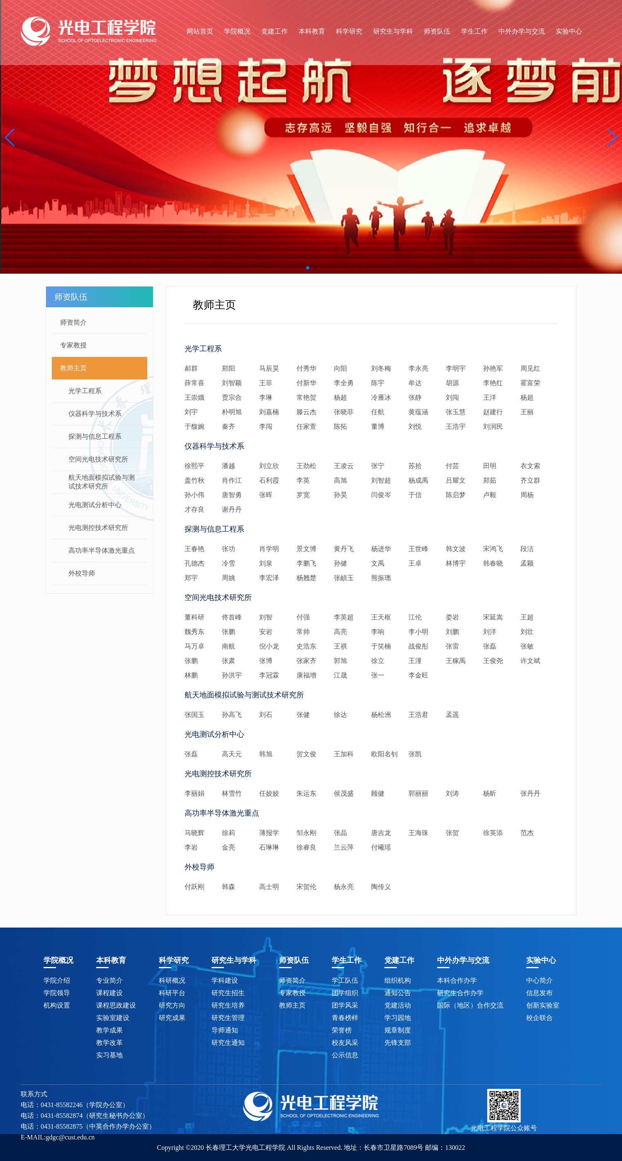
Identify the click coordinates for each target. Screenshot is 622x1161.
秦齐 (228, 426)
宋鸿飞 (493, 548)
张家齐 (306, 660)
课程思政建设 (116, 1005)
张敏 (527, 646)
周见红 (530, 368)
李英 (303, 480)
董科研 (194, 617)
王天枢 (381, 617)
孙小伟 (194, 494)
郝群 (191, 368)
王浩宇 (456, 426)
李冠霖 (269, 675)
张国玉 (194, 714)
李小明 (418, 631)
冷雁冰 (381, 397)
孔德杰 (194, 563)
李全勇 (344, 382)
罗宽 (303, 494)
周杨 (527, 494)
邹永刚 (306, 832)
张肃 (228, 660)
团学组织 (345, 992)
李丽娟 (194, 793)
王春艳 (194, 548)
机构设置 (57, 1005)
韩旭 (265, 754)
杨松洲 (381, 714)
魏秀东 (194, 631)
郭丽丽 (418, 793)
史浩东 (306, 646)
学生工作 (474, 31)
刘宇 (191, 411)
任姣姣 (269, 793)
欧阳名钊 (384, 754)
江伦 (415, 617)
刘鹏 (452, 631)
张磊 (489, 646)
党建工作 (274, 31)
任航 (377, 411)
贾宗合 (232, 397)
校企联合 (539, 1017)
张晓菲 (344, 411)
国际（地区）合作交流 (470, 1005)
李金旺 (418, 675)
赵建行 (493, 411)
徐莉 (228, 832)
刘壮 (527, 631)
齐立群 (530, 480)
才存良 (194, 509)
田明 (489, 465)
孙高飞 (232, 714)
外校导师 (81, 573)
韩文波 (456, 548)
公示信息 (345, 1055)
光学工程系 (85, 390)
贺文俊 (306, 754)
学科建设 (224, 980)
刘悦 (415, 426)
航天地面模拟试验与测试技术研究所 (101, 482)
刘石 (265, 714)
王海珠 (418, 832)
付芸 (452, 465)
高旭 (340, 480)
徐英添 (493, 832)
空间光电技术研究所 (98, 459)
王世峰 (418, 548)
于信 (415, 494)
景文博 (306, 548)
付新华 (306, 382)
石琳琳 (269, 847)
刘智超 (381, 480)
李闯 (265, 426)
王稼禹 (456, 660)
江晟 (340, 675)
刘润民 (493, 426)
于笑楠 (381, 646)
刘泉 (265, 563)
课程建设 (109, 992)
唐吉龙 (381, 832)
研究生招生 (228, 992)
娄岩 (452, 617)
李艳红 (493, 382)
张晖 (265, 494)
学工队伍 (345, 980)
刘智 (265, 617)
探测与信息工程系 (94, 436)
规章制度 (397, 1030)
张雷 (452, 646)
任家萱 (306, 426)
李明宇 (456, 368)
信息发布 (539, 992)
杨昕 (489, 793)
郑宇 (191, 577)
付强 (303, 617)
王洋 (489, 397)
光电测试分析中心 (94, 504)
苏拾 (415, 465)
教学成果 (109, 1030)
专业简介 (109, 980)
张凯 (415, 754)
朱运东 (306, 793)
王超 (527, 617)
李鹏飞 (306, 563)
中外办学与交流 (521, 31)
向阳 (340, 368)
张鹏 (228, 631)
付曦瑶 (381, 847)
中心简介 (539, 980)
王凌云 (344, 465)
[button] (9, 138)
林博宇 (456, 563)
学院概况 (237, 31)
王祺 (340, 646)
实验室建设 (112, 1017)
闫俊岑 (381, 494)
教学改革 (109, 1042)
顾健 (377, 793)
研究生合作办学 (460, 992)
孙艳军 (493, 368)
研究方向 (172, 1005)
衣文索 (530, 465)
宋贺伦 (306, 886)
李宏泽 (269, 577)
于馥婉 (194, 426)
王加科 (344, 754)
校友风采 (345, 1042)
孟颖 (527, 563)
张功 (228, 548)
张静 (415, 397)
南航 (228, 646)
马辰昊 (269, 368)
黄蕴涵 (418, 411)
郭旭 (340, 660)
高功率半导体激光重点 (101, 550)
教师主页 (73, 368)
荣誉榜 (342, 1030)
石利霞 (269, 480)
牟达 (415, 382)
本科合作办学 (457, 980)
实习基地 (109, 1055)
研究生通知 (228, 1042)
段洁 (527, 548)
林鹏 (191, 675)
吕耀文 (456, 480)
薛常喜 (194, 382)
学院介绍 (57, 980)
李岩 (191, 847)
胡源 (452, 382)
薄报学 (269, 832)
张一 (377, 675)
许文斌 (530, 660)
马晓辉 (194, 832)
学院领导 (57, 992)
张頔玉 (344, 577)
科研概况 (172, 980)
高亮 (340, 631)
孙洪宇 (232, 675)
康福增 (306, 675)
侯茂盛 (344, 793)
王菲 (265, 382)
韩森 (228, 886)
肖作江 (232, 480)
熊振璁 (381, 577)
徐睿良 (306, 847)
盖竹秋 (194, 480)
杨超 (340, 397)
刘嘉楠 (269, 411)
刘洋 (489, 631)
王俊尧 (493, 660)
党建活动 (397, 1005)
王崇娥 (194, 397)
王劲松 (306, 465)
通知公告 (397, 992)
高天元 (232, 754)
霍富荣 (530, 382)
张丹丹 (530, 793)
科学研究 (349, 31)
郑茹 (489, 480)
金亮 (228, 847)
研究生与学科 (393, 31)
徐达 (340, 714)
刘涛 (452, 793)
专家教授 (73, 345)
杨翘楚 (306, 577)
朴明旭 (232, 411)
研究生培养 (228, 1005)
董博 (377, 426)
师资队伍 (437, 31)
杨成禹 (418, 480)
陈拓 (340, 426)
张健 (303, 714)
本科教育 (312, 31)
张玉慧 (456, 411)
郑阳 (228, 368)
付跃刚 (194, 886)
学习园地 (397, 1017)
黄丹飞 (344, 548)
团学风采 (345, 1005)
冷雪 (228, 563)
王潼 (415, 660)
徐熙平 (194, 465)
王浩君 (418, 714)
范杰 (527, 832)
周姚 (228, 577)
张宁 (377, 465)
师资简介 (73, 322)
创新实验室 (542, 1005)
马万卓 (194, 646)
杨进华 (381, 548)
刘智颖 (232, 382)
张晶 (340, 832)
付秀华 (306, 368)
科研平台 (172, 992)
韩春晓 (493, 563)
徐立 (377, 660)
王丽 (527, 411)
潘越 (228, 465)
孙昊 (340, 494)
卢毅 (489, 494)
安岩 (265, 631)
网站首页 (200, 31)
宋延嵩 (493, 617)
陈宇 (377, 382)
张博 (265, 660)
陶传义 (381, 886)
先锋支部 (397, 1042)
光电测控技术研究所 (98, 527)
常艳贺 (306, 397)
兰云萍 (344, 847)
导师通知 (224, 1030)
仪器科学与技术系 (94, 413)
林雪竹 (232, 793)
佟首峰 (232, 617)
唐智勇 (232, 494)
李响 (377, 631)
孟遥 (452, 714)
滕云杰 (306, 411)
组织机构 (397, 980)
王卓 (415, 563)
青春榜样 (345, 1017)
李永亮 (418, 368)
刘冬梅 (381, 368)
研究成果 (172, 1017)
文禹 (377, 563)
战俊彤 (418, 646)
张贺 (452, 832)
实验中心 (569, 31)
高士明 (269, 886)
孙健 (340, 563)
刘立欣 (269, 465)
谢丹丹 (232, 509)
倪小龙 (269, 646)
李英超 (344, 617)
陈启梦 (456, 494)
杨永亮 (344, 886)
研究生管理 (228, 1017)
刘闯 (452, 397)
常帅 (303, 631)
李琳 (265, 397)
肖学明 (269, 548)
